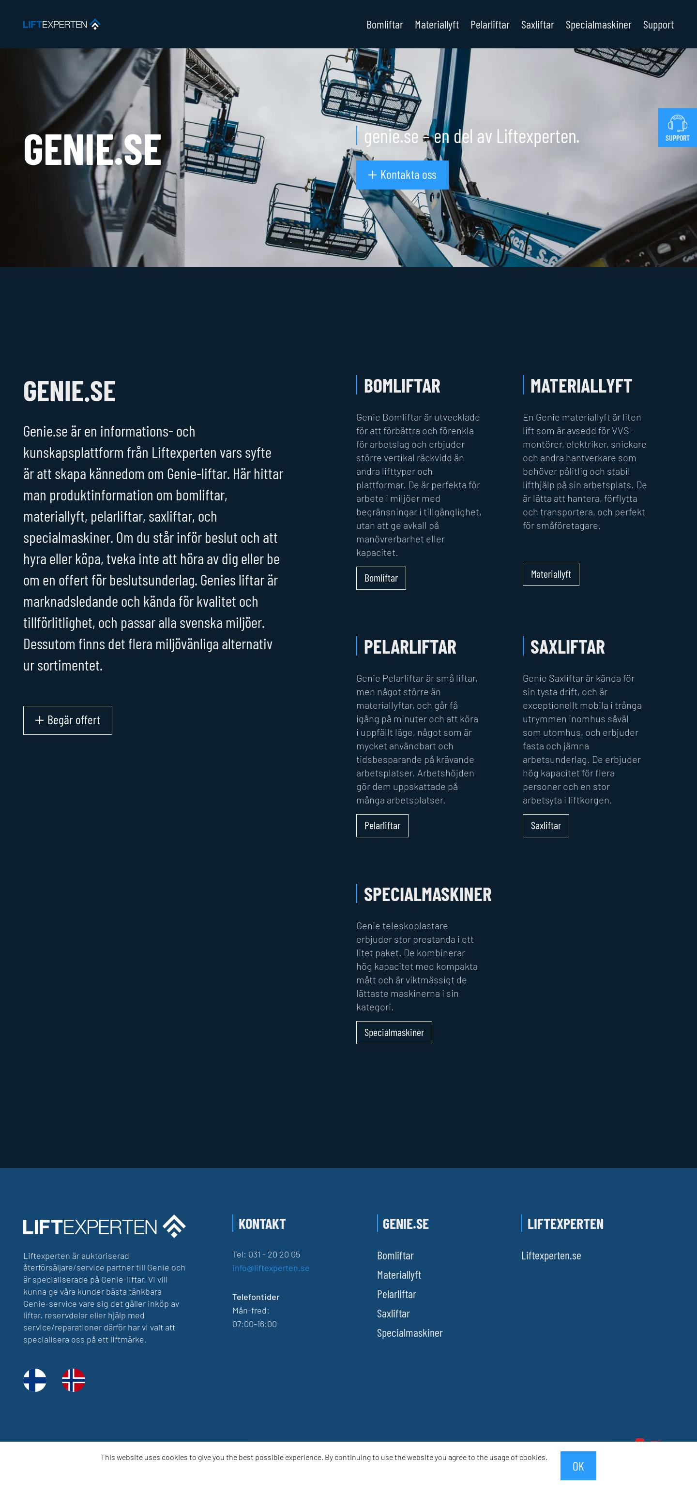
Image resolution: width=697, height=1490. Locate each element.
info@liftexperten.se (271, 1267)
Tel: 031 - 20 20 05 (266, 1254)
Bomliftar (384, 24)
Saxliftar (537, 24)
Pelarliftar (490, 24)
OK (578, 1465)
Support (658, 24)
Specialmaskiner (599, 24)
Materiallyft (437, 24)
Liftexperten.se (551, 1255)
